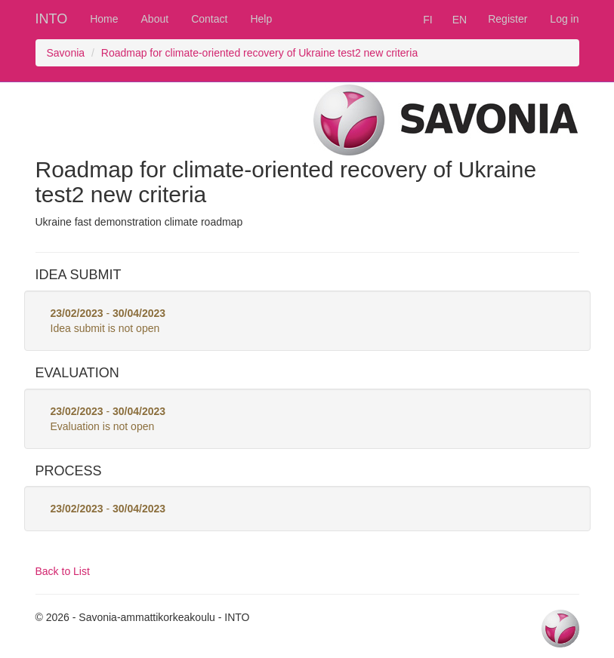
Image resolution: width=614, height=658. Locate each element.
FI (427, 20)
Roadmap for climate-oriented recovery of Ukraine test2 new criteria (259, 53)
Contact (209, 19)
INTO (51, 18)
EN (459, 20)
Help (261, 19)
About (155, 19)
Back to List (62, 571)
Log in (564, 19)
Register (507, 19)
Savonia (66, 53)
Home (104, 19)
